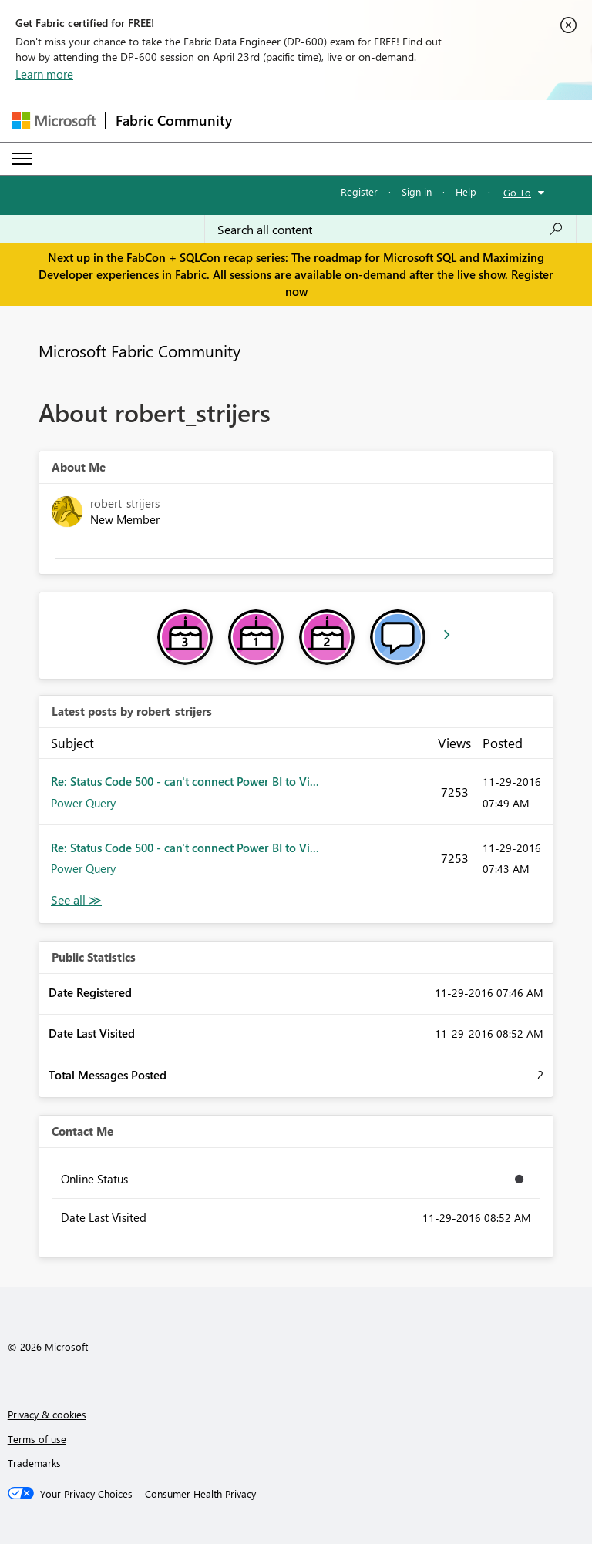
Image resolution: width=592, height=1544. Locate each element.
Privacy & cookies (47, 1414)
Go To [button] (517, 192)
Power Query (83, 803)
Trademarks (34, 1462)
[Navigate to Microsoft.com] (54, 120)
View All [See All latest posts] (76, 900)
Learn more (44, 74)
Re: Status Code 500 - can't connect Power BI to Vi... (185, 781)
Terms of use (37, 1438)
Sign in (417, 191)
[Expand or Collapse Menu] (22, 159)
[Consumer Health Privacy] (200, 1494)
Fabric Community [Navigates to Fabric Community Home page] (174, 120)
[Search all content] (390, 229)
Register (359, 191)
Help (466, 191)
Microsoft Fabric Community (139, 350)
